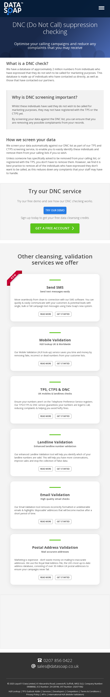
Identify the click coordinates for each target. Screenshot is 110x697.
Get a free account (54, 228)
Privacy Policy (33, 694)
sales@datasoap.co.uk (55, 666)
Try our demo (55, 210)
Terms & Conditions (90, 691)
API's (44, 694)
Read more (45, 314)
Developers (58, 691)
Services (46, 691)
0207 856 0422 (55, 660)
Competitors (73, 691)
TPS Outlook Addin (31, 691)
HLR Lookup (14, 691)
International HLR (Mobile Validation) (66, 694)
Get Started (63, 314)
